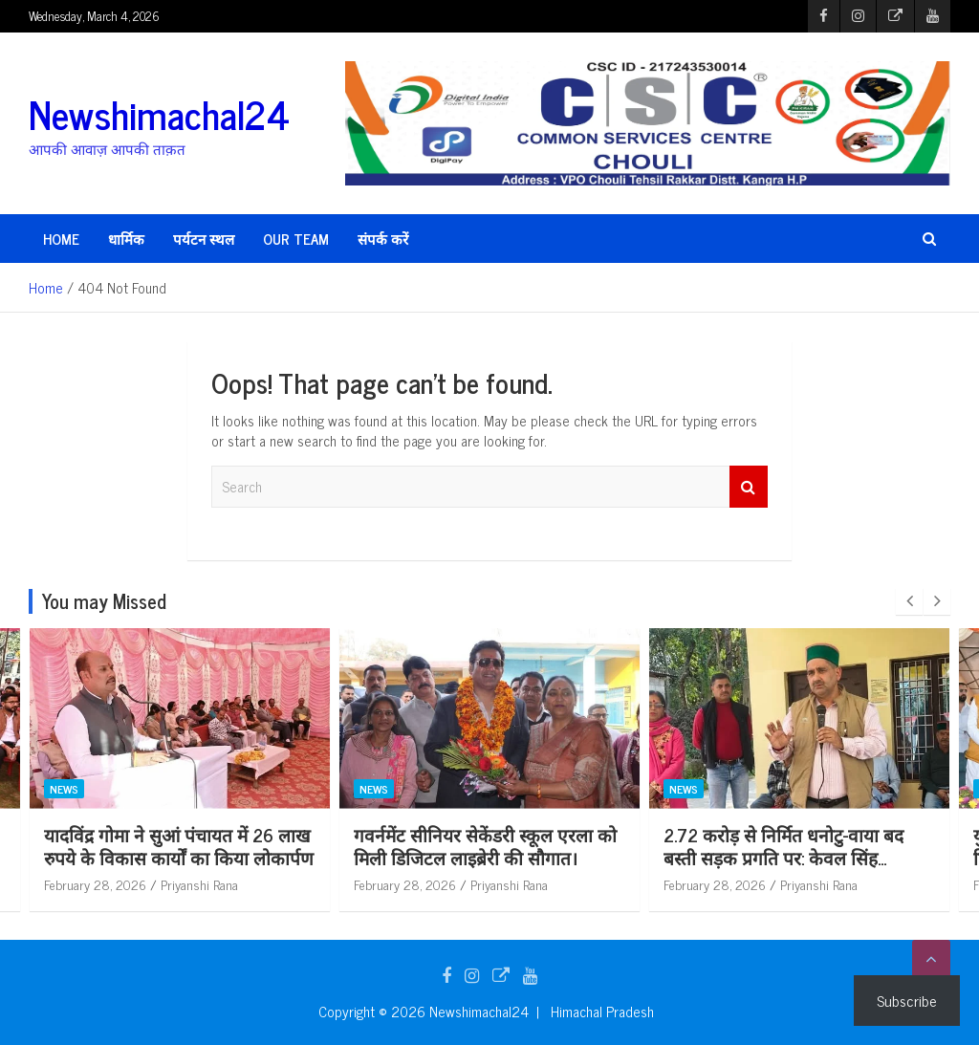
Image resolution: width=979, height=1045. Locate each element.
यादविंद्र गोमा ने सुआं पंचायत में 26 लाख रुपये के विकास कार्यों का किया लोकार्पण (277, 846)
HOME (61, 238)
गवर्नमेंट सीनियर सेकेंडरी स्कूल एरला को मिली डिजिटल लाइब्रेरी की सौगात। (583, 846)
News (162, 788)
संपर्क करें (383, 238)
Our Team (296, 238)
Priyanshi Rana (298, 884)
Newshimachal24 (159, 113)
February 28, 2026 (193, 884)
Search (748, 487)
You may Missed (104, 601)
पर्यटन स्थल (203, 238)
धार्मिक (126, 238)
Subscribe (907, 1000)
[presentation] (909, 601)
